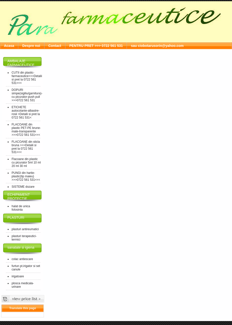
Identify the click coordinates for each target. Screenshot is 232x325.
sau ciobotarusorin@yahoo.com (157, 46)
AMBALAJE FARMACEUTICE (21, 63)
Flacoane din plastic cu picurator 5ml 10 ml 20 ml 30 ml (26, 162)
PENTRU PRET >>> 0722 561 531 (96, 46)
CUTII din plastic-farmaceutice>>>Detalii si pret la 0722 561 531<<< (26, 78)
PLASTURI (15, 218)
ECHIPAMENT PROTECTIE (18, 197)
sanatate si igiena (20, 247)
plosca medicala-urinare (23, 285)
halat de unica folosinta (21, 207)
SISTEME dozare (23, 186)
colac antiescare (22, 259)
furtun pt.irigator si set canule (26, 267)
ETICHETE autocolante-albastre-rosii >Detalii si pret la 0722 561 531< (26, 112)
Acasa (9, 46)
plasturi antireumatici (25, 229)
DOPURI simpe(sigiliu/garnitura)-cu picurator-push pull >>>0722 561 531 (26, 95)
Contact (54, 46)
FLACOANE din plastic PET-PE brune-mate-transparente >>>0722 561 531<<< (26, 130)
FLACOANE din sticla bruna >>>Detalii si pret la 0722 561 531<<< (26, 147)
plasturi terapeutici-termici (24, 237)
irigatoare (18, 276)
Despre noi (31, 46)
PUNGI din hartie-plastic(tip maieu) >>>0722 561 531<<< (26, 176)
